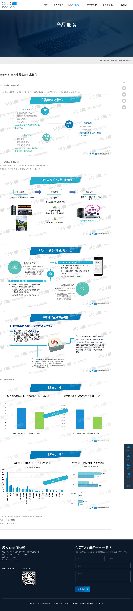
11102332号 (98, 603)
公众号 (129, 468)
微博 (128, 477)
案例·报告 (127, 60)
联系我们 (124, 5)
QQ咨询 (128, 450)
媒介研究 (119, 60)
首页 (46, 5)
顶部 (128, 486)
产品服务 (111, 60)
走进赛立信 (58, 5)
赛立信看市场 (108, 5)
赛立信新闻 (92, 5)
